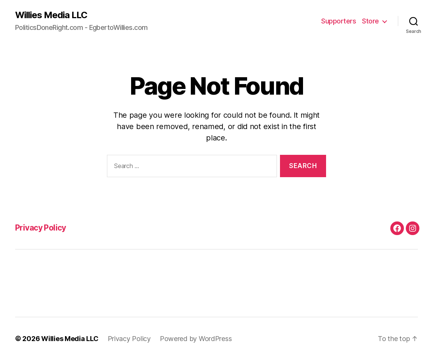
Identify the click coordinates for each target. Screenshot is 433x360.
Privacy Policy (40, 227)
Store (370, 21)
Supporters (338, 21)
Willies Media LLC (51, 15)
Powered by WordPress (196, 339)
